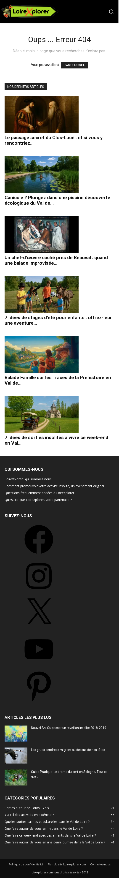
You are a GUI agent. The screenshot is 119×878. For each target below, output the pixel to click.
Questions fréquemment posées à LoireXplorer (39, 493)
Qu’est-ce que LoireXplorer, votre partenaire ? (38, 499)
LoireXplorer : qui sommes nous (28, 479)
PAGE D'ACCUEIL (75, 65)
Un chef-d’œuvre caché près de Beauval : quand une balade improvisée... (56, 260)
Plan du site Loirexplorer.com (67, 864)
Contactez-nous (100, 864)
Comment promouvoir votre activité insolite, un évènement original (54, 486)
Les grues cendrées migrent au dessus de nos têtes (68, 750)
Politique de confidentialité (26, 864)
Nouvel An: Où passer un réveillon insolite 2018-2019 (68, 728)
